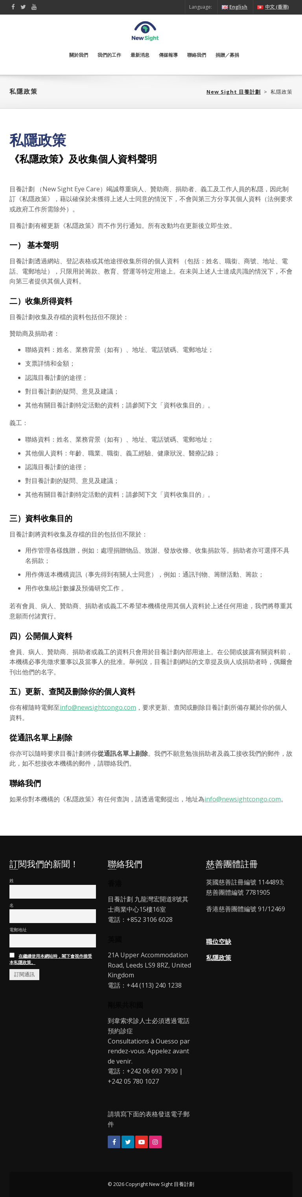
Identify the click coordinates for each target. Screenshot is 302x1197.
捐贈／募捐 (227, 55)
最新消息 (140, 55)
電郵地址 (18, 929)
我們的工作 (109, 55)
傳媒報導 (168, 55)
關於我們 (78, 55)
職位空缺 (218, 941)
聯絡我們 (196, 55)
